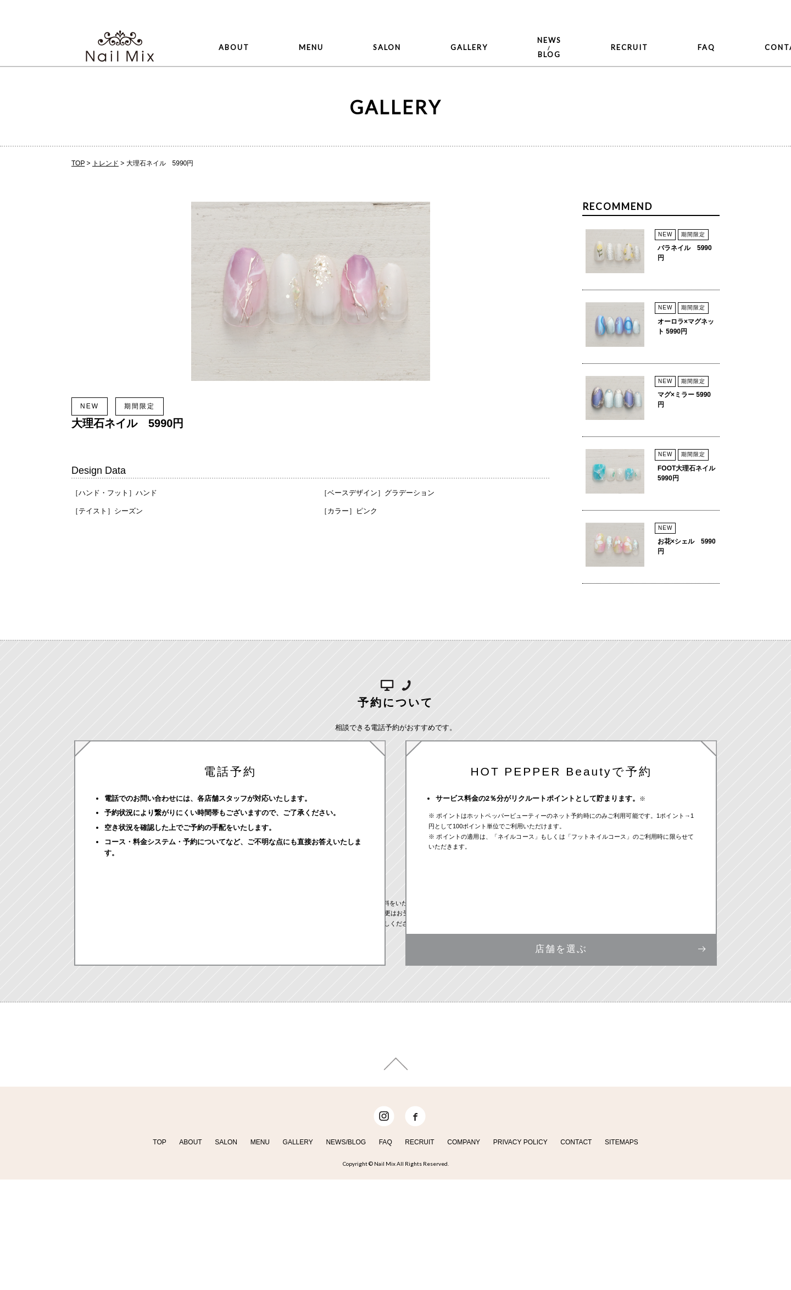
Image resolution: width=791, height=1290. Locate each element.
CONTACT (622, 33)
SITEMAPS (621, 1255)
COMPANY (463, 1255)
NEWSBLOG (448, 33)
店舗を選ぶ (561, 974)
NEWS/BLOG (346, 1255)
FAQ (569, 33)
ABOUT (220, 33)
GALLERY (378, 33)
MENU (272, 33)
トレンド (105, 163)
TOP (78, 163)
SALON (322, 33)
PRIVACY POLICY (520, 1255)
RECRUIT (518, 33)
